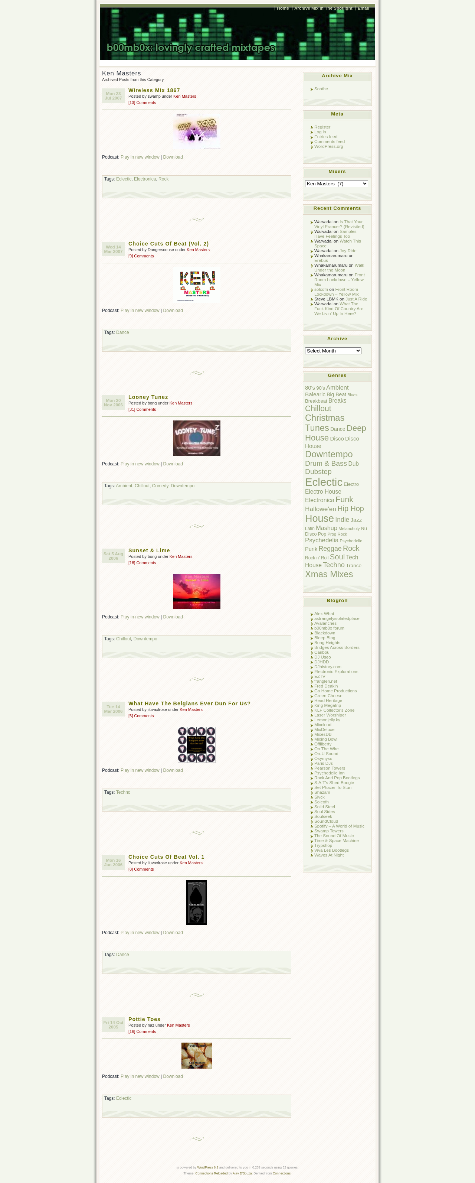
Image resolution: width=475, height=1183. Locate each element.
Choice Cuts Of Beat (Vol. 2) (168, 244)
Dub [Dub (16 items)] (353, 464)
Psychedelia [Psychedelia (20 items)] (321, 540)
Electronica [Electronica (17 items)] (319, 500)
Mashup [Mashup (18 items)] (326, 527)
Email (363, 8)
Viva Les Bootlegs (331, 850)
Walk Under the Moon (339, 267)
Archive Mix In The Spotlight (323, 8)
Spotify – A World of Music (339, 825)
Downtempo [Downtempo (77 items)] (329, 454)
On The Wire (326, 748)
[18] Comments (142, 562)
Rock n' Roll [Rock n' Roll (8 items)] (316, 557)
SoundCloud (326, 821)
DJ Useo (322, 656)
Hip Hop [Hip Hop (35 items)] (350, 508)
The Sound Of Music (334, 835)
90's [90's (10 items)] (320, 388)
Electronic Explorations (336, 671)
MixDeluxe (324, 729)
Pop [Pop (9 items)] (322, 534)
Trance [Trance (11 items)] (353, 565)
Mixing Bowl (325, 739)
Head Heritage (328, 700)
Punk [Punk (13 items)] (311, 549)
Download (173, 157)
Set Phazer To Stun (332, 787)
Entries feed (325, 136)
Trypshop (323, 845)
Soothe (321, 88)
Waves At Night (329, 854)
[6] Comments (141, 716)
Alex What (324, 613)
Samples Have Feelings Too (335, 233)
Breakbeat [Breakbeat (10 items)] (316, 401)
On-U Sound (326, 753)
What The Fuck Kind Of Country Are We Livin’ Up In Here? (338, 308)
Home (283, 8)
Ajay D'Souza (242, 1173)
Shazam (322, 792)
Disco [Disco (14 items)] (337, 438)
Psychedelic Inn (329, 772)
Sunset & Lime (149, 550)
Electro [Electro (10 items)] (351, 484)
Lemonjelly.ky (327, 719)
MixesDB (323, 734)
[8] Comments (141, 869)
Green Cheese (328, 695)
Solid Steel (324, 806)
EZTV (319, 676)
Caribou (322, 652)
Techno (123, 792)
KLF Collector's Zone (334, 710)
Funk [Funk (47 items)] (344, 499)
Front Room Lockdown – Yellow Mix (339, 279)
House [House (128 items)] (319, 518)
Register (322, 126)
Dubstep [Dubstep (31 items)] (318, 471)
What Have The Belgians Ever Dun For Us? (189, 703)
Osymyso (323, 758)
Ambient (124, 485)
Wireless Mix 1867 (154, 90)
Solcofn (321, 801)
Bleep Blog (324, 637)
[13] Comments (142, 102)
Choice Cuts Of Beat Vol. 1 (166, 857)
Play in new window (140, 157)
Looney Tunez (148, 397)
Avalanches (325, 623)
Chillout (142, 485)
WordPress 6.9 (207, 1167)
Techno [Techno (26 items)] (334, 565)
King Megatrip (327, 705)
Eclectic (123, 179)
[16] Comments (142, 1031)
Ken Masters (184, 96)
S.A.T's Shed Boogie (334, 782)
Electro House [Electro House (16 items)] (323, 491)
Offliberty (322, 743)
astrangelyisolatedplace (337, 618)
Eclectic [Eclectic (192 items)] (324, 482)
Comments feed (329, 141)
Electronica (145, 179)
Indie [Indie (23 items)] (342, 519)
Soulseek (323, 816)
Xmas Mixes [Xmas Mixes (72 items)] (329, 574)
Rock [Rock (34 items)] (351, 548)
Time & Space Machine (336, 840)
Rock (163, 179)
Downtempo (182, 485)
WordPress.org (328, 146)
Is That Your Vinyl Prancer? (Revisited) (339, 224)
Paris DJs (323, 763)
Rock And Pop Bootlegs (337, 777)
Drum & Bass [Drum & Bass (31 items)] (326, 463)
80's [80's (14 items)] (310, 387)
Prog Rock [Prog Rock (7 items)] (337, 534)
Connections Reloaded (211, 1173)
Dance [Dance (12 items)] (337, 429)
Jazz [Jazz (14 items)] (356, 520)
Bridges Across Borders (337, 647)
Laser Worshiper (330, 714)
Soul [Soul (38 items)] (337, 557)
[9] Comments (141, 256)
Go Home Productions (335, 690)
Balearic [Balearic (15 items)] (315, 394)
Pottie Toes (144, 1019)
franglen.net (325, 681)
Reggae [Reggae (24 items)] (329, 548)
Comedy (160, 485)
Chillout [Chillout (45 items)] (318, 408)
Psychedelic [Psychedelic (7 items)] (351, 541)
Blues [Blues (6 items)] (352, 395)
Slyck (319, 796)
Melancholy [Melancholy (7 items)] (349, 528)
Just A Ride (356, 298)
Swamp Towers (329, 830)
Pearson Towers (329, 768)
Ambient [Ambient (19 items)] (337, 387)
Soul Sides (324, 811)
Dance (122, 332)
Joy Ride (348, 250)
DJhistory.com (327, 666)
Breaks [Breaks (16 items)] (337, 400)
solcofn (321, 289)
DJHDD (321, 661)
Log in (320, 131)
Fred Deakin (326, 685)
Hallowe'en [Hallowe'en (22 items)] (320, 509)
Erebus (321, 260)
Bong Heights (327, 642)
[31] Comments (142, 409)
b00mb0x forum (329, 627)
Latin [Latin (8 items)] (310, 528)
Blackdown (324, 632)
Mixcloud (322, 724)
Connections (282, 1173)
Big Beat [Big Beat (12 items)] (336, 394)
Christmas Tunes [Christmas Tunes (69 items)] (324, 423)
